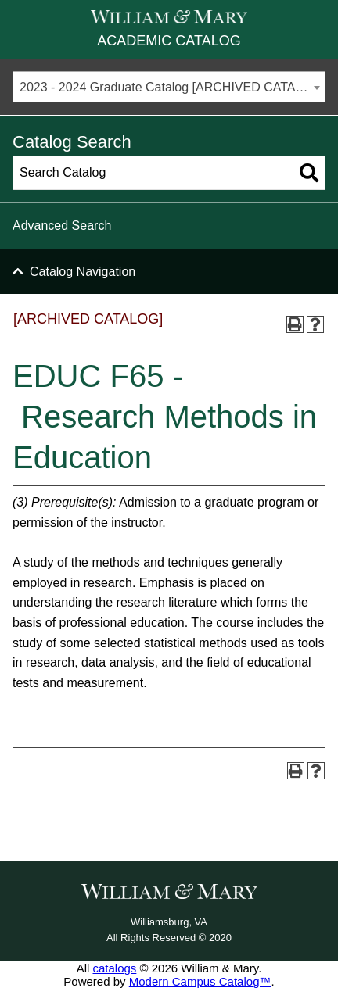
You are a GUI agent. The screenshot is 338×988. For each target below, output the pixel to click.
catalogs (114, 968)
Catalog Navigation (82, 271)
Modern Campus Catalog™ (200, 981)
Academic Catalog (168, 40)
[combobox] (169, 86)
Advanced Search (62, 225)
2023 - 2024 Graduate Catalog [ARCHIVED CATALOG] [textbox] (172, 87)
